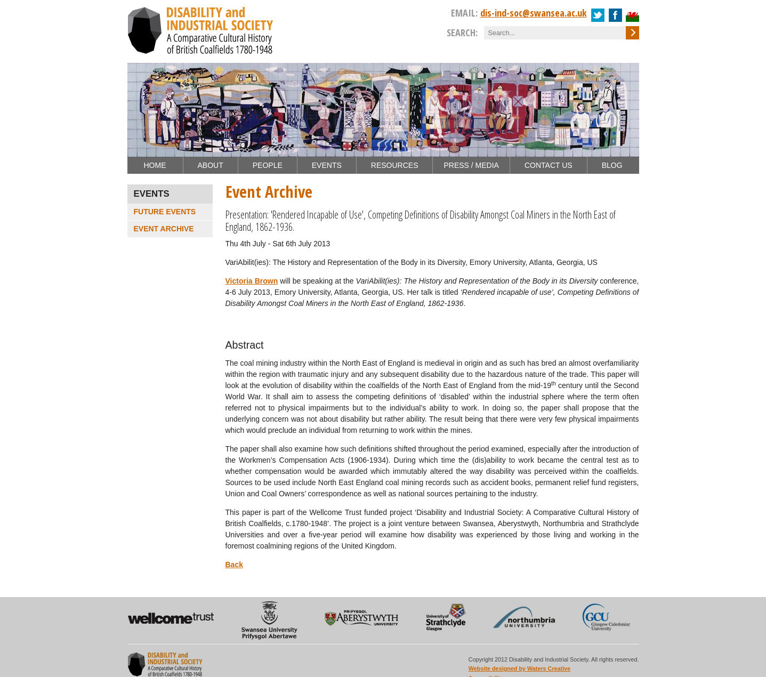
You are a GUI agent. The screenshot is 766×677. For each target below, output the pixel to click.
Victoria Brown (251, 281)
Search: (462, 32)
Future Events (165, 211)
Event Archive (164, 228)
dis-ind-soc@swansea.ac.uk (533, 12)
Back (234, 564)
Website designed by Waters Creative (519, 668)
